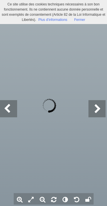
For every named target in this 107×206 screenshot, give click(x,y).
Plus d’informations (52, 20)
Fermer (79, 20)
